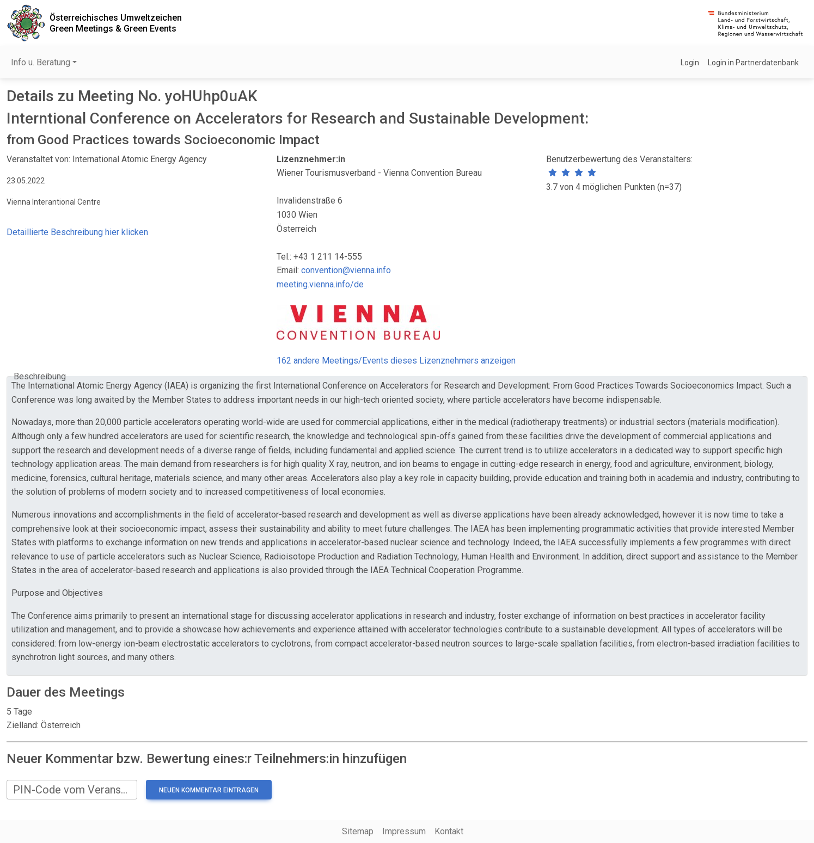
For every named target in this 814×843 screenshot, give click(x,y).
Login (690, 62)
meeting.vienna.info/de (320, 284)
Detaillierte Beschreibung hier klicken (77, 232)
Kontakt (448, 831)
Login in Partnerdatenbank (753, 62)
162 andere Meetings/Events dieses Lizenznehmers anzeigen (396, 360)
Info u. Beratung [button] (40, 62)
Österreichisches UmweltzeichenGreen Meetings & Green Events (116, 23)
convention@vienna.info (346, 270)
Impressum (404, 831)
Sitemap (358, 831)
